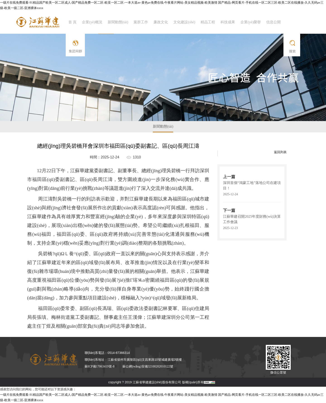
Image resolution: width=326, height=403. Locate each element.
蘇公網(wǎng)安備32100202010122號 (147, 366)
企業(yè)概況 (92, 22)
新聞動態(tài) (118, 22)
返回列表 (280, 152)
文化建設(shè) (184, 22)
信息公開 (273, 22)
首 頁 (72, 22)
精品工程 (208, 22)
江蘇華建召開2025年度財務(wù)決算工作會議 (251, 219)
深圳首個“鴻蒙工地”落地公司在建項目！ (251, 185)
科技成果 (228, 22)
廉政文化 (160, 22)
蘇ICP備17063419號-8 (99, 366)
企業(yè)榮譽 (250, 22)
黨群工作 (141, 22)
